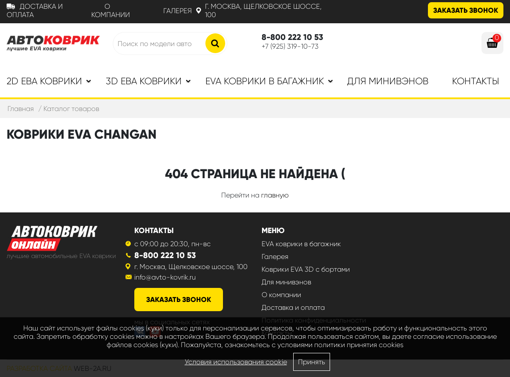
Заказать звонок (465, 10)
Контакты (475, 81)
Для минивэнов (387, 81)
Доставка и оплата (293, 307)
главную (275, 195)
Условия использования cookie (236, 362)
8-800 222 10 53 (165, 255)
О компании (110, 10)
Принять (311, 362)
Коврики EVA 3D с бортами (306, 269)
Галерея (177, 11)
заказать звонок (178, 299)
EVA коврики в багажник (301, 244)
